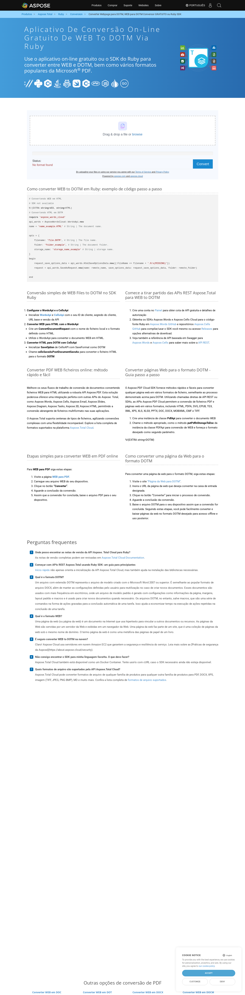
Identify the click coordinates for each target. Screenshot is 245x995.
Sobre (158, 5)
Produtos (97, 5)
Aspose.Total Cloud (81, 427)
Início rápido (42, 570)
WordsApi (45, 315)
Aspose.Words (141, 342)
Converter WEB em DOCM (198, 992)
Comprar (112, 5)
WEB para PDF (60, 476)
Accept (208, 973)
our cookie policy (207, 966)
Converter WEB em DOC (46, 992)
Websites (143, 5)
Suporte (127, 5)
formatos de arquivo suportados (147, 680)
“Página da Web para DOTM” (164, 481)
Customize (195, 981)
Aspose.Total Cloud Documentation (123, 557)
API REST (203, 342)
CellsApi (59, 315)
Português (195, 5)
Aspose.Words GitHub (163, 324)
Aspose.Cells (160, 342)
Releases (206, 328)
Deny (222, 981)
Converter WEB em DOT (97, 992)
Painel (158, 310)
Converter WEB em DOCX (148, 992)
